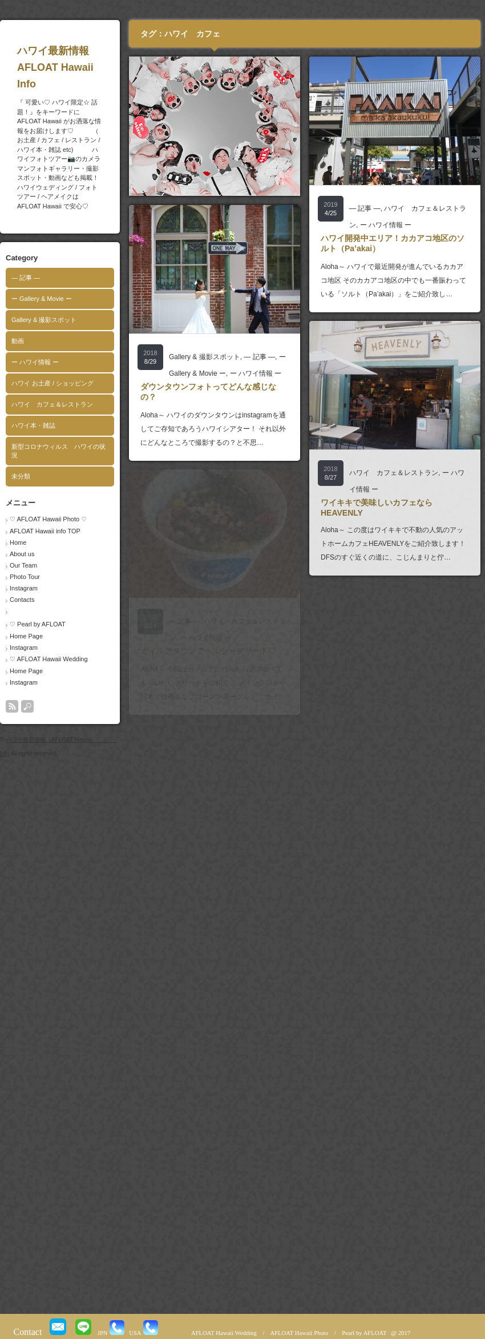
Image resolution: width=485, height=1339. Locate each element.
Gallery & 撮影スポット (43, 319)
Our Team (23, 565)
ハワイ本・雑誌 (33, 425)
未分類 (20, 476)
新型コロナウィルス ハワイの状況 (58, 451)
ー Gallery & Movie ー (41, 298)
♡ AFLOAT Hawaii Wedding (49, 659)
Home (18, 542)
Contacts (22, 599)
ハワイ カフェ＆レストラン (52, 404)
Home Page (26, 636)
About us (22, 553)
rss (12, 706)
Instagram (24, 588)
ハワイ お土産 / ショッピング (52, 383)
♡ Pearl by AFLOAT (38, 624)
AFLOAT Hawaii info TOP (45, 531)
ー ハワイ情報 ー (35, 362)
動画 (17, 340)
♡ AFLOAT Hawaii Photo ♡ (48, 519)
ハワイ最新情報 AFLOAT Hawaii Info (77, 67)
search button (27, 706)
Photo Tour (25, 576)
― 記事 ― (25, 277)
